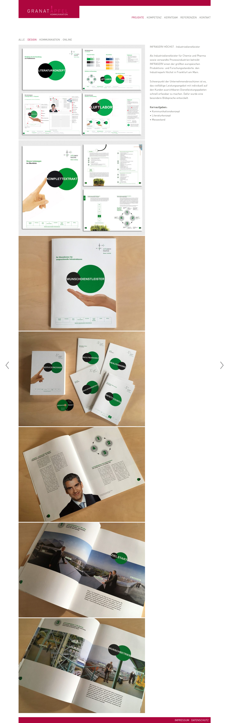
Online (67, 39)
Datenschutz (200, 720)
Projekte (138, 17)
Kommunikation (49, 39)
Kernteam (171, 17)
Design (32, 39)
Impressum (182, 720)
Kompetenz (154, 17)
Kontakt (205, 17)
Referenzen (188, 17)
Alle (22, 39)
